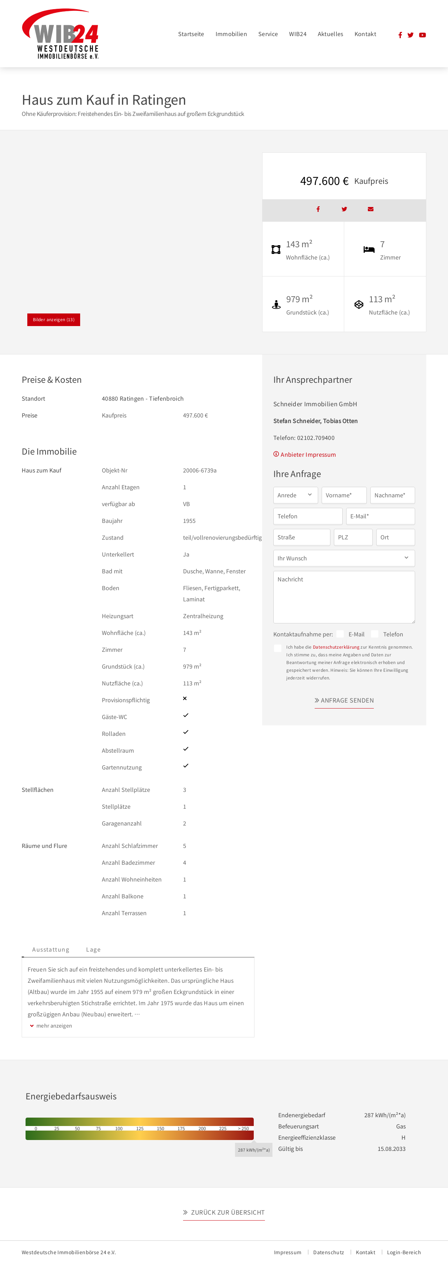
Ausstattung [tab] (101, 949)
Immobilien (231, 33)
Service (268, 33)
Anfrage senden (347, 700)
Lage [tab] (144, 949)
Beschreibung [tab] (48, 949)
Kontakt (365, 33)
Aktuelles (330, 33)
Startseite (191, 33)
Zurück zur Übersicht (227, 1212)
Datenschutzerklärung (336, 647)
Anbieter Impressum (308, 454)
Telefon (393, 633)
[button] (295, 495)
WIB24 (298, 33)
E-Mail (357, 633)
